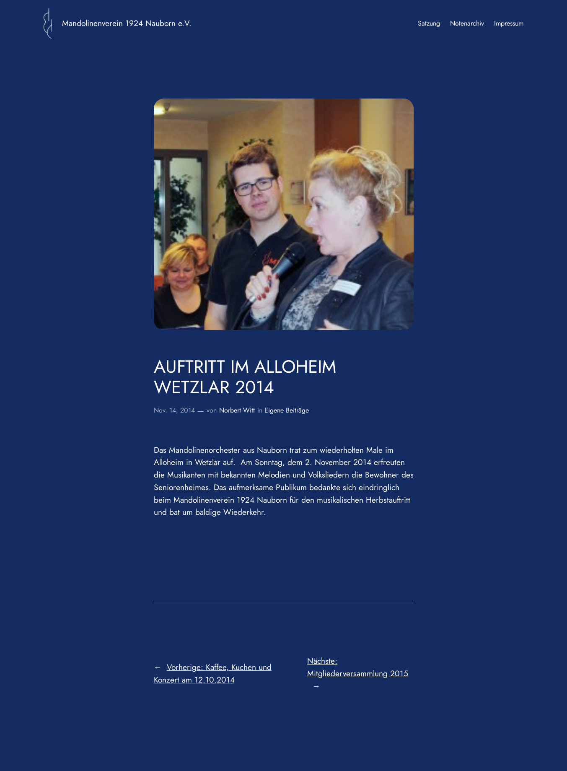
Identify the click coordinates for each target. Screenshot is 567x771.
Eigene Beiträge (286, 410)
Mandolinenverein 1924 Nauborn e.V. (127, 23)
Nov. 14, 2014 (174, 410)
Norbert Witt (237, 410)
